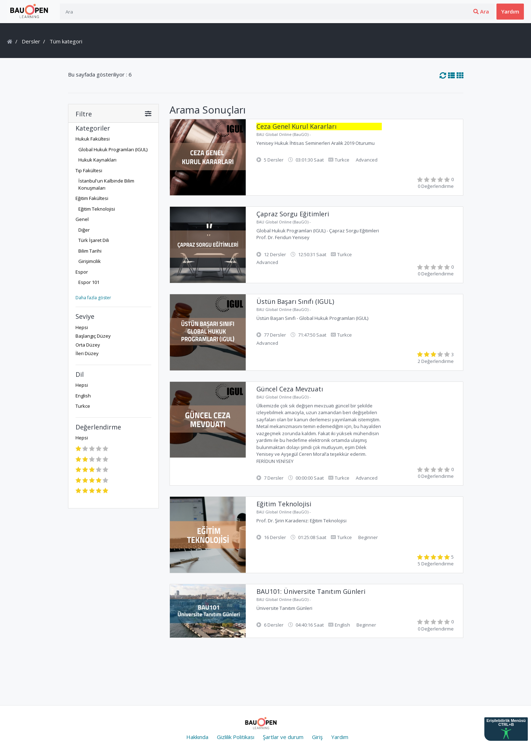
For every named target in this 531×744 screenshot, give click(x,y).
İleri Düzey (87, 353)
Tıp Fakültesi (89, 170)
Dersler (31, 41)
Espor (82, 272)
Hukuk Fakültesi (93, 139)
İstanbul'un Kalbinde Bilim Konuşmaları (106, 184)
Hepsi (82, 327)
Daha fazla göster (93, 298)
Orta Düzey (88, 345)
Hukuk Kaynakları (97, 160)
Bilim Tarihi (89, 251)
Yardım (510, 11)
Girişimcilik (89, 261)
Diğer (84, 230)
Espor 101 (88, 282)
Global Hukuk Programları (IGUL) (112, 149)
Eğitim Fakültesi (92, 198)
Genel (82, 219)
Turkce (83, 406)
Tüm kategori (65, 41)
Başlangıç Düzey (93, 336)
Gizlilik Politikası (235, 736)
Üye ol (482, 11)
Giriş (457, 11)
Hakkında (197, 736)
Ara (426, 11)
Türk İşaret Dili (93, 240)
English (83, 395)
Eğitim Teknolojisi (96, 209)
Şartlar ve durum (283, 736)
